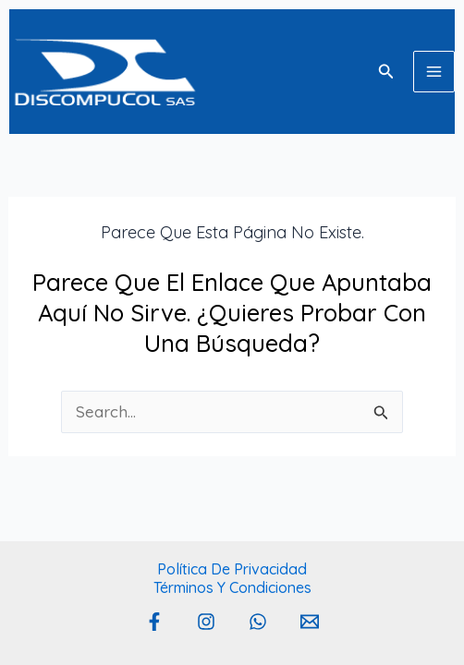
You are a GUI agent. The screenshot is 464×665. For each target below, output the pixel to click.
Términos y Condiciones (232, 587)
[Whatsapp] (258, 621)
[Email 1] (309, 621)
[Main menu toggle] (434, 71)
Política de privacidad (232, 569)
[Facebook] (154, 621)
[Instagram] (206, 621)
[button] (386, 72)
